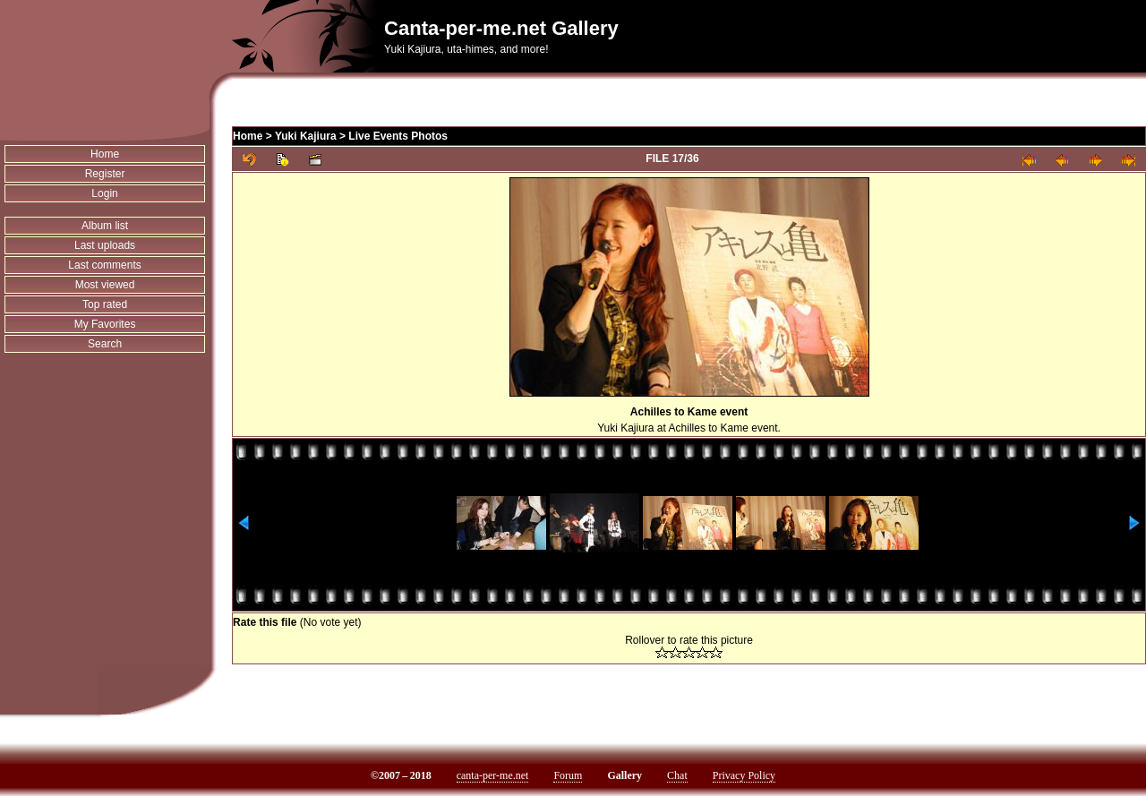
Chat (677, 775)
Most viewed (105, 284)
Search (105, 344)
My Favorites (105, 324)
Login (104, 193)
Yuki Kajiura (306, 136)
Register (105, 173)
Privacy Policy (744, 775)
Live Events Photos (398, 136)
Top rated (104, 304)
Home (104, 154)
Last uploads (104, 245)
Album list (104, 225)
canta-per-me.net (493, 775)
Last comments (104, 265)
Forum (567, 775)
